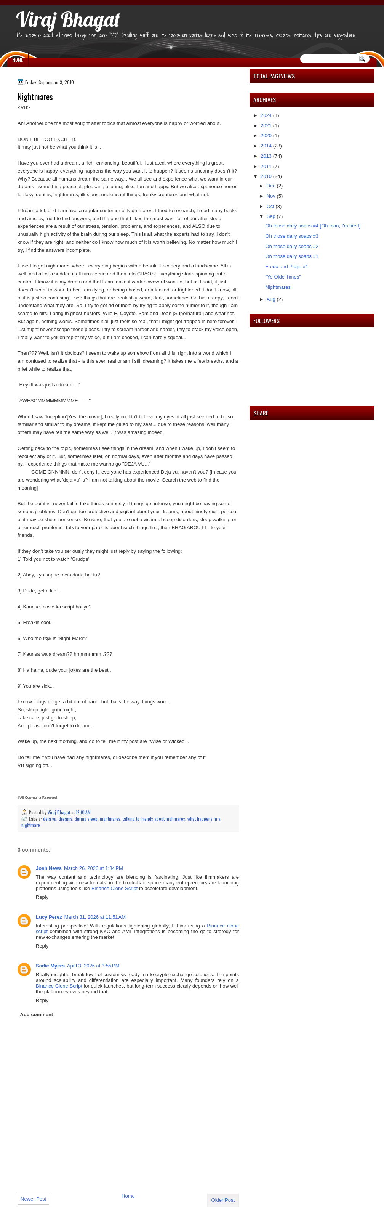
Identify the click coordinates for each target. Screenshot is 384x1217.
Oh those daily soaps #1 (291, 256)
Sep (272, 216)
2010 (267, 176)
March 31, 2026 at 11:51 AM (95, 917)
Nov (272, 196)
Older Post (223, 1200)
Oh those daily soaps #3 (291, 236)
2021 (267, 125)
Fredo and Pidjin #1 (286, 266)
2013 (267, 156)
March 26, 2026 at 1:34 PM (93, 868)
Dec (272, 186)
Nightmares (277, 287)
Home (18, 59)
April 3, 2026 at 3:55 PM (93, 966)
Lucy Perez (49, 917)
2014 (267, 146)
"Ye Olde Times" (283, 277)
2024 (267, 115)
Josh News (49, 868)
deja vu (49, 818)
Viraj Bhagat (68, 19)
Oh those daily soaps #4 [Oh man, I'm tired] (312, 226)
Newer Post (33, 1199)
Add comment (36, 1014)
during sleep (86, 818)
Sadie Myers (50, 966)
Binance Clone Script (114, 888)
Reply (42, 897)
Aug (272, 299)
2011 (267, 166)
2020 (267, 135)
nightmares (110, 818)
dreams (65, 818)
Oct (271, 206)
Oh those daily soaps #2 (291, 246)
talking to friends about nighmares (154, 818)
